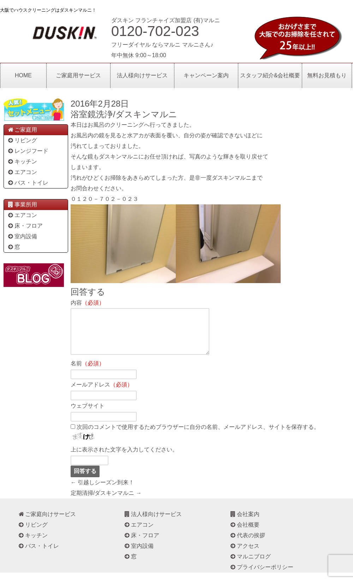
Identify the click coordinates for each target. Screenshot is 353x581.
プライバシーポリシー (261, 576)
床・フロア (25, 226)
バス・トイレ (27, 183)
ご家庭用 (22, 130)
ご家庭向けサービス (47, 523)
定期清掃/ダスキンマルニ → (106, 501)
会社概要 (244, 533)
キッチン (22, 161)
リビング (22, 140)
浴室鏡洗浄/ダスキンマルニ (124, 114)
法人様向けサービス (142, 75)
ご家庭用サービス (78, 75)
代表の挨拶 (247, 544)
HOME (23, 75)
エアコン (22, 172)
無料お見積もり (327, 75)
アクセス (244, 554)
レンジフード (27, 151)
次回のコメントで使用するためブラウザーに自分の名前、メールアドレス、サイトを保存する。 (198, 435)
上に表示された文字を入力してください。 (124, 458)
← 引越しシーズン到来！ (102, 491)
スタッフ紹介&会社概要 (270, 75)
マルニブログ (250, 565)
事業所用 (22, 205)
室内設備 (22, 236)
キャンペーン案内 (206, 75)
